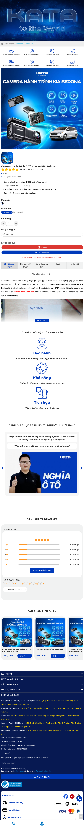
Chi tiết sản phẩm (9, 265)
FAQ (58, 264)
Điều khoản (19, 771)
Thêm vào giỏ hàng (42, 252)
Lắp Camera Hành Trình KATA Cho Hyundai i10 (16, 650)
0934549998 (29, 745)
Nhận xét (74, 264)
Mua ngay (42, 247)
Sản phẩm (9, 44)
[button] (81, 468)
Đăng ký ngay (42, 777)
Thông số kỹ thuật (25, 265)
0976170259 (22, 749)
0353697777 (21, 741)
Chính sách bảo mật (42, 771)
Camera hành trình (24, 44)
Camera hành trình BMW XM (49, 649)
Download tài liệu (42, 265)
